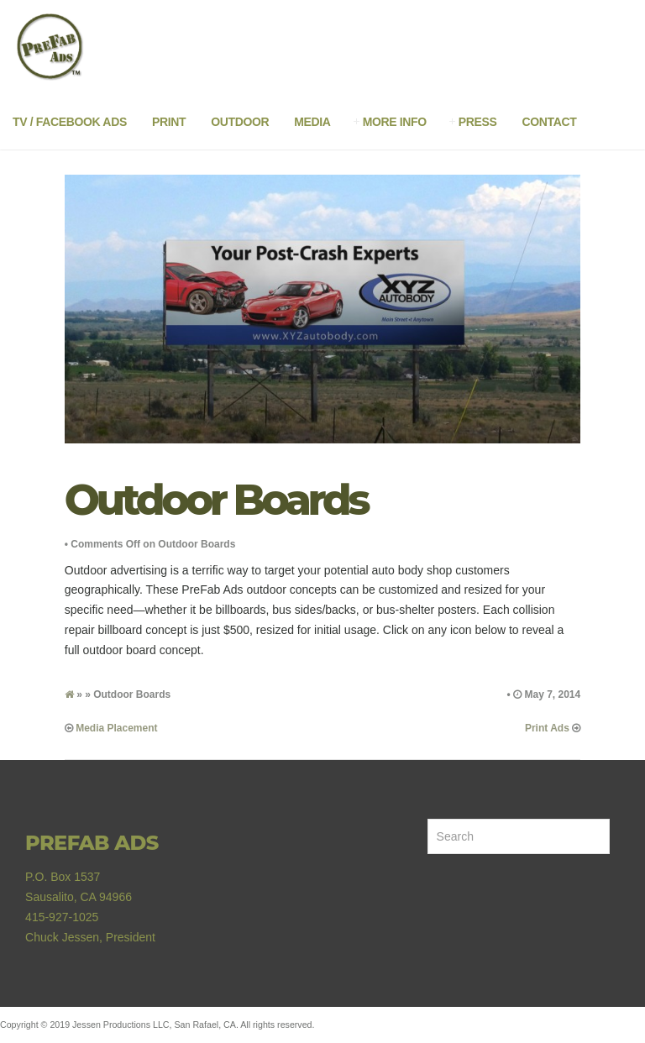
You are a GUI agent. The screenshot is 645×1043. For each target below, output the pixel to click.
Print (169, 121)
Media (312, 121)
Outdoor (240, 121)
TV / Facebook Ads (70, 121)
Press (478, 121)
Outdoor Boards (216, 500)
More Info (395, 121)
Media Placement (116, 728)
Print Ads (547, 728)
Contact (549, 121)
